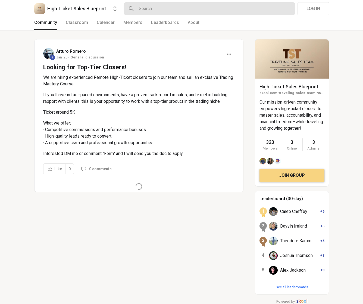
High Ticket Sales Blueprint (288, 86)
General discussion (87, 57)
